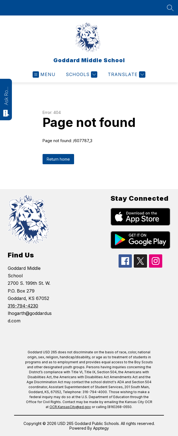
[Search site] (170, 7)
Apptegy (101, 428)
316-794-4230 (23, 306)
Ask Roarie (6, 95)
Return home (58, 159)
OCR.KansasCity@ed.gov (70, 407)
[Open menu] (44, 74)
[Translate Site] (125, 74)
